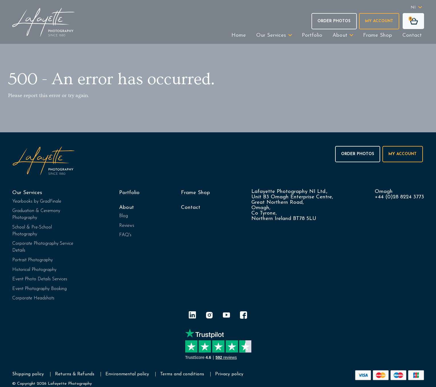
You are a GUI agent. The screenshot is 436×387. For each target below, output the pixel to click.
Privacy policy (229, 374)
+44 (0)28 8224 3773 (399, 197)
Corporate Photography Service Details (42, 247)
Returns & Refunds (74, 374)
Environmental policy (127, 374)
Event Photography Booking (39, 289)
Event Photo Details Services (39, 279)
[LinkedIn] (192, 316)
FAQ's (125, 235)
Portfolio (312, 35)
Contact (412, 35)
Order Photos (334, 21)
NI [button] (413, 7)
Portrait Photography (32, 260)
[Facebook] (244, 316)
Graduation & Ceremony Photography (36, 214)
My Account (379, 21)
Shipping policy (28, 374)
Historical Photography (34, 269)
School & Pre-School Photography (32, 230)
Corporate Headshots (33, 298)
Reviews (126, 225)
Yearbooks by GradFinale (36, 201)
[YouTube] (227, 316)
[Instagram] (209, 316)
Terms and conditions (182, 374)
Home (238, 35)
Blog (123, 216)
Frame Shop (377, 35)
